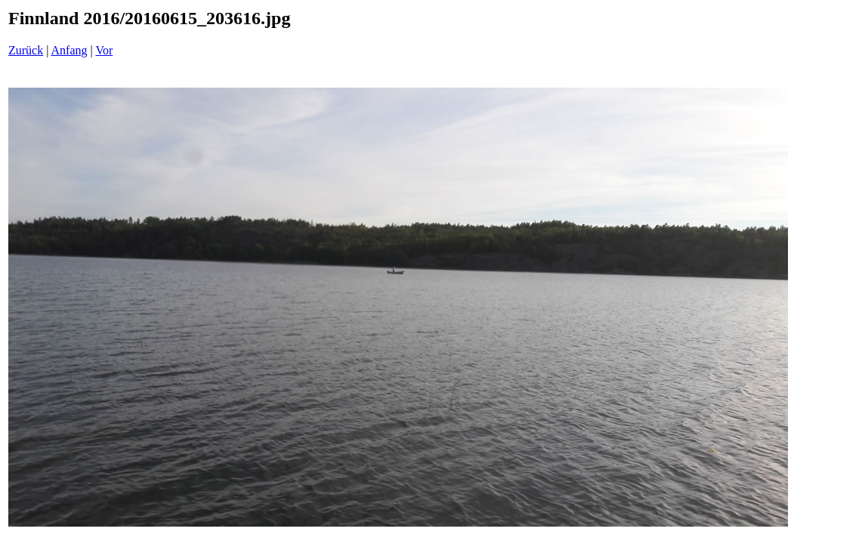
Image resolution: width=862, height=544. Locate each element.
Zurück (25, 50)
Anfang (69, 50)
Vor (104, 50)
